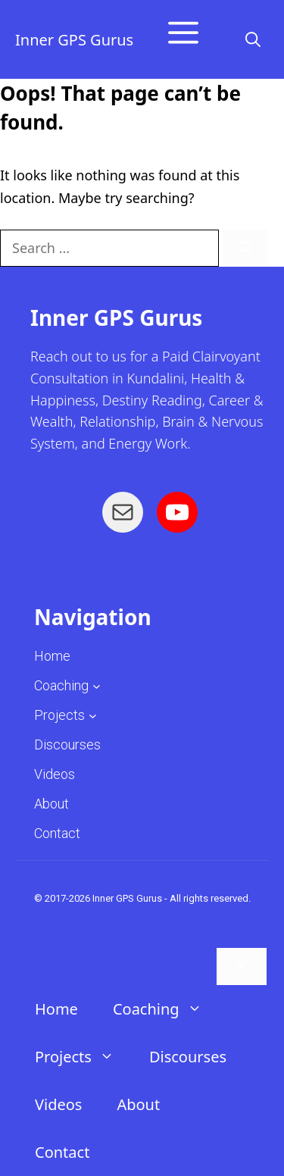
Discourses (187, 1056)
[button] (253, 40)
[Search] (245, 248)
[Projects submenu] (93, 715)
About (138, 1104)
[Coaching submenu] (96, 685)
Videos (58, 1104)
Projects (59, 715)
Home (56, 1009)
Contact (62, 1152)
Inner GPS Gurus (74, 40)
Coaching (61, 685)
